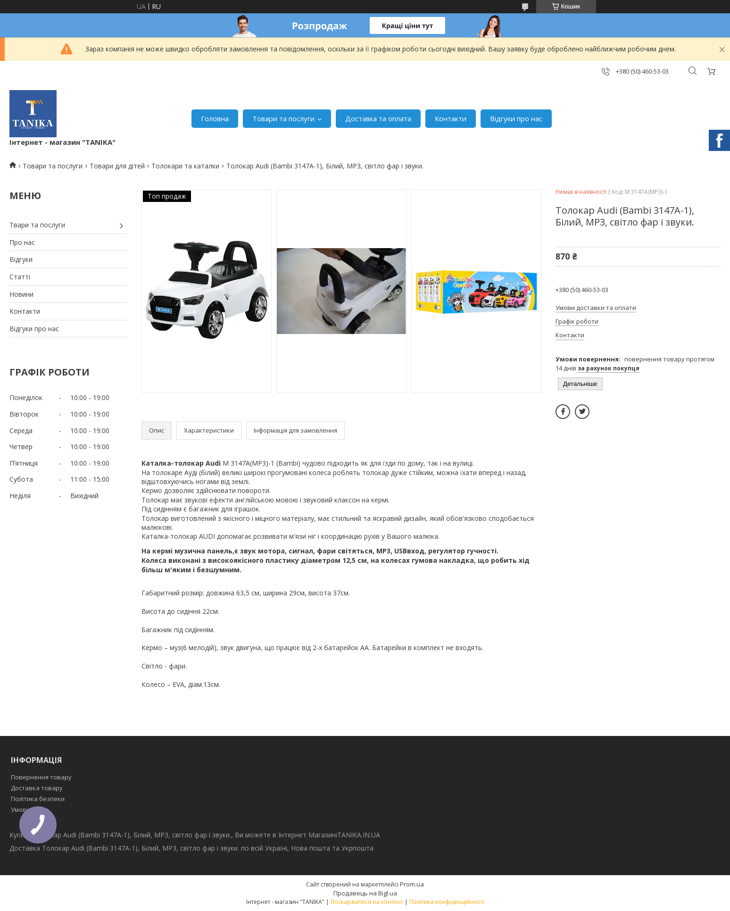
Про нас (22, 242)
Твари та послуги (37, 224)
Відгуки (21, 259)
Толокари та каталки (185, 165)
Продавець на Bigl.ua (365, 893)
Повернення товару (41, 777)
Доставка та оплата (378, 118)
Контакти (450, 118)
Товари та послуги (283, 118)
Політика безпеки (38, 798)
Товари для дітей (117, 165)
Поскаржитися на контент (367, 902)
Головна (215, 118)
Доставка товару (37, 788)
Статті (19, 276)
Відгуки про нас (516, 118)
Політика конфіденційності (446, 902)
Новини (21, 294)
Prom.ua (412, 884)
